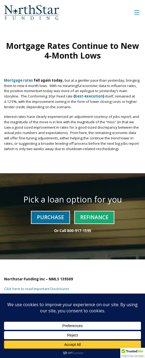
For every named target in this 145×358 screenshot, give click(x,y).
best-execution (89, 96)
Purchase (50, 217)
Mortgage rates (18, 80)
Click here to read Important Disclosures (36, 288)
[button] (132, 353)
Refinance (94, 217)
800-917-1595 (79, 230)
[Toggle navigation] (137, 12)
